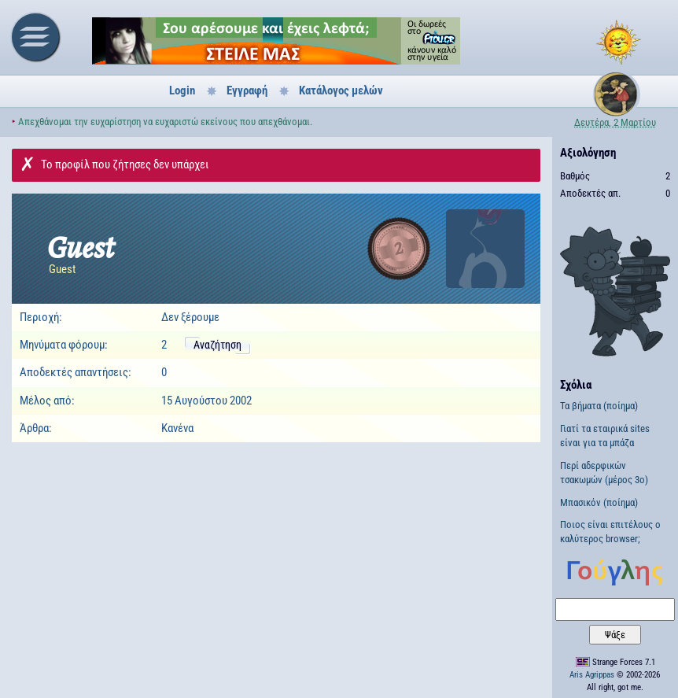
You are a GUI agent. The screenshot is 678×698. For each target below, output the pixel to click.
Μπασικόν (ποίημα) (599, 502)
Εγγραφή (247, 90)
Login (182, 90)
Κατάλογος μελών (341, 90)
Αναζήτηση (217, 344)
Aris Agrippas (591, 675)
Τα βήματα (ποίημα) (599, 406)
